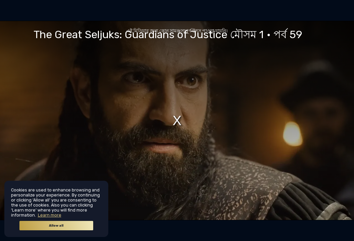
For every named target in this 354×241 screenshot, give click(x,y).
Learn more (49, 215)
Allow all (56, 226)
